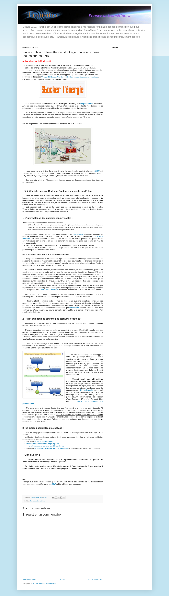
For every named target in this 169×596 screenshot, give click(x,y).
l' (74, 308)
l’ (86, 104)
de (44, 441)
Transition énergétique (37, 501)
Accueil (62, 579)
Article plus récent (30, 579)
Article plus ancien (95, 579)
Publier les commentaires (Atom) (45, 583)
